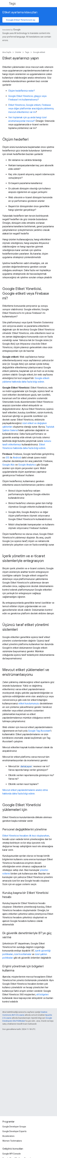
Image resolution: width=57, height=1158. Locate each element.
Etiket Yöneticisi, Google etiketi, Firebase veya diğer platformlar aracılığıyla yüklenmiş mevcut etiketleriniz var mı (31, 108)
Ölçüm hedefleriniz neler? (21, 90)
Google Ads (8, 464)
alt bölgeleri (42, 994)
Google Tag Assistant (39, 730)
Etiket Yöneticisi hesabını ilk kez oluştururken (25, 835)
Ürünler (18, 52)
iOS (7, 457)
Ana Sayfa (6, 52)
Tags (12, 3)
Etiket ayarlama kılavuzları (19, 12)
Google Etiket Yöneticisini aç (20, 20)
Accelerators (8, 1136)
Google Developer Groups (14, 1126)
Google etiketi (39, 52)
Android (17, 457)
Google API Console (11, 1154)
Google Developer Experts (14, 1131)
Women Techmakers (12, 1141)
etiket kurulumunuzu (28, 703)
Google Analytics (27, 464)
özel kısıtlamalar (22, 954)
